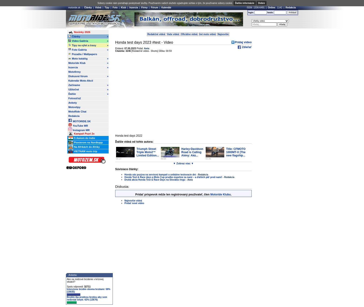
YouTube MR (78, 125)
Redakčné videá (156, 34)
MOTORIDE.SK (79, 120)
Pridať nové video (134, 203)
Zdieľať (246, 47)
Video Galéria (88, 41)
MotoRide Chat (77, 111)
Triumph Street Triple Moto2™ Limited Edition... (147, 152)
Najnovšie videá (133, 200)
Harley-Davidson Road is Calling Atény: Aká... (192, 152)
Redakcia (291, 7)
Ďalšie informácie (244, 3)
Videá (98, 7)
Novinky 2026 (79, 32)
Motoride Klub (88, 63)
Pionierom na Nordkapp (85, 143)
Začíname (88, 85)
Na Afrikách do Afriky (84, 147)
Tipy (106, 7)
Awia (146, 48)
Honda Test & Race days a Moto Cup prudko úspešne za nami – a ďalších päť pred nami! (173, 177)
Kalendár (166, 7)
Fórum (154, 7)
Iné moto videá (207, 34)
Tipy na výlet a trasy (88, 45)
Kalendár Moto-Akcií (80, 80)
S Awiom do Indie (81, 138)
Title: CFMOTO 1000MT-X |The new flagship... (236, 152)
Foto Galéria (88, 50)
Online (271, 7)
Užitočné (88, 89)
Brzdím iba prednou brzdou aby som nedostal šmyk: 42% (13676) (87, 300)
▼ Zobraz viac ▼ (183, 163)
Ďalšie (88, 94)
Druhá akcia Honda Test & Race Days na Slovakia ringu (154, 179)
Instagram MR (79, 129)
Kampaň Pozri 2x (81, 134)
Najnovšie (223, 34)
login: (251, 12)
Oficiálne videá (189, 34)
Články (88, 7)
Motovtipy (74, 107)
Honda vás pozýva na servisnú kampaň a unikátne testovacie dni (160, 174)
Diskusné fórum (88, 76)
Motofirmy (74, 71)
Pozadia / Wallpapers (82, 54)
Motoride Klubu (220, 194)
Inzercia (133, 7)
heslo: (270, 12)
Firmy (144, 7)
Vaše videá (173, 34)
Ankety (72, 102)
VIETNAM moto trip (82, 151)
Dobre (261, 3)
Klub (123, 7)
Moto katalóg (88, 58)
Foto (115, 7)
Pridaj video (243, 42)
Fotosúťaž (74, 98)
